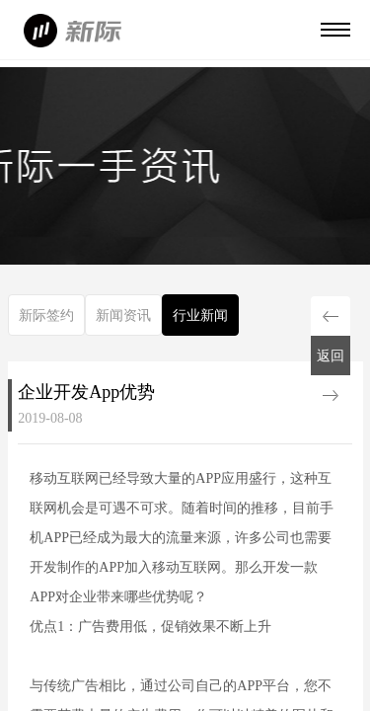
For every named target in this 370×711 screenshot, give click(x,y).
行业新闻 (200, 315)
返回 (330, 355)
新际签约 (46, 315)
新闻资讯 (123, 315)
